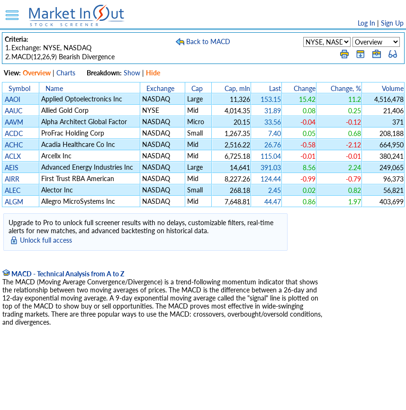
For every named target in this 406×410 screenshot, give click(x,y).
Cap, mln (237, 88)
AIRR (12, 179)
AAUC (13, 111)
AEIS (11, 168)
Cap (197, 88)
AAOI (12, 99)
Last (275, 88)
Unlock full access (46, 240)
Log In (366, 23)
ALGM (14, 202)
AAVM (14, 122)
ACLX (13, 156)
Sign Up (392, 23)
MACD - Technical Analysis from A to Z (63, 274)
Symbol (19, 88)
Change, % (346, 88)
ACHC (14, 145)
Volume (393, 88)
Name (54, 88)
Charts (65, 73)
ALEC (12, 190)
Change (305, 88)
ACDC (14, 133)
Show (132, 73)
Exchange (160, 88)
